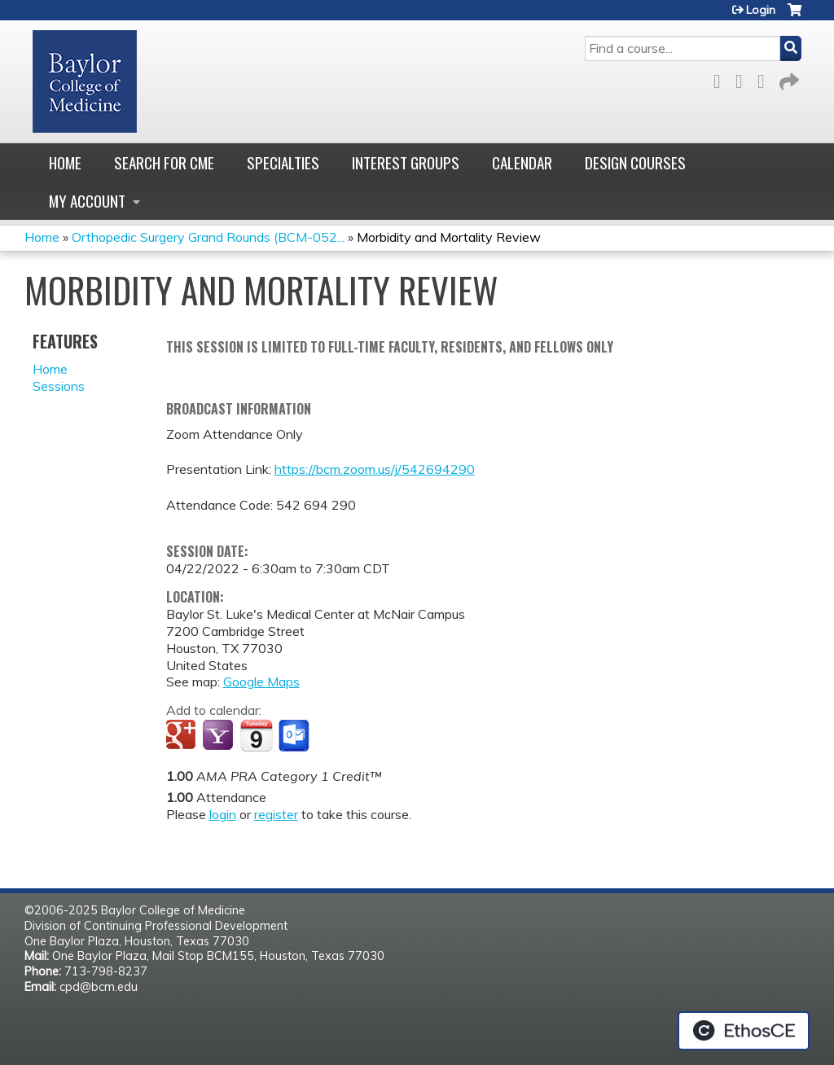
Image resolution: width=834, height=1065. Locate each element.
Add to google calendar (183, 736)
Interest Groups (405, 162)
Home (65, 162)
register (276, 814)
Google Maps (261, 681)
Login (760, 9)
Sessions (59, 386)
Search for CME (164, 162)
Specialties (283, 162)
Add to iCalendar (256, 735)
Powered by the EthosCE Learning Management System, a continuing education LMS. (744, 1030)
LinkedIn (765, 78)
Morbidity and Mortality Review (449, 237)
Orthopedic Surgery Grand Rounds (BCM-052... (208, 237)
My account (87, 201)
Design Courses (635, 162)
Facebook (721, 78)
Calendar (522, 162)
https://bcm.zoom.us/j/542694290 (374, 469)
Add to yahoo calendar (219, 736)
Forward (787, 78)
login (222, 814)
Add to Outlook (295, 736)
